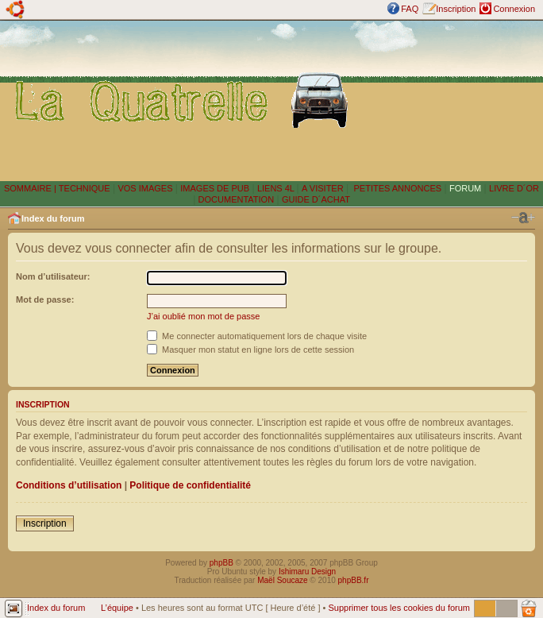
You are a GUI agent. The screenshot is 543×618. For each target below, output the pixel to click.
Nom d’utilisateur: (53, 276)
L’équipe (117, 607)
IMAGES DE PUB (214, 188)
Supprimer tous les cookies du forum (399, 607)
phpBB (221, 562)
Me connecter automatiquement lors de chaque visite (257, 336)
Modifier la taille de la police (523, 217)
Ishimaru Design (307, 571)
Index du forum (52, 218)
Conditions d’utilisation (68, 485)
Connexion (514, 9)
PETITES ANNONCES (396, 188)
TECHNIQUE (84, 188)
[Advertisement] (449, 100)
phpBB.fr (353, 580)
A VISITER (323, 188)
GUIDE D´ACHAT (316, 199)
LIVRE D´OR (514, 188)
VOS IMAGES (144, 188)
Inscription (456, 9)
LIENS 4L (277, 188)
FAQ (409, 9)
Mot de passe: (45, 299)
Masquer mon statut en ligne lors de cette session (250, 349)
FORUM (465, 188)
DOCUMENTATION (236, 199)
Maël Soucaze (282, 580)
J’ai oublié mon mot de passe (203, 316)
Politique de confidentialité (190, 485)
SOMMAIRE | (31, 188)
